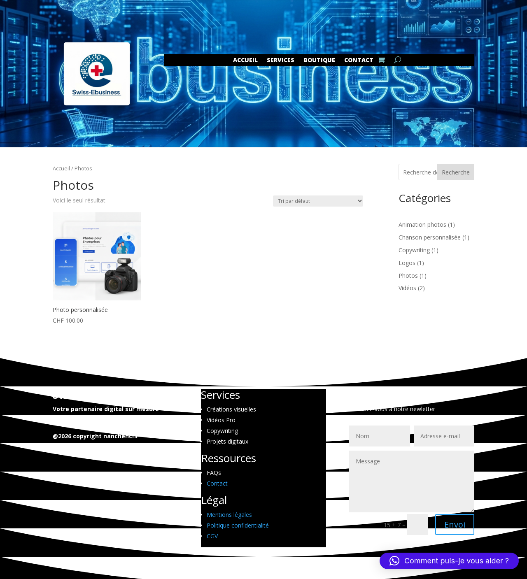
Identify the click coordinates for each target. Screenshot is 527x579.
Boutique (319, 60)
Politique (238, 525)
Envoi (454, 524)
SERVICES (280, 60)
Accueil (245, 60)
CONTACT (358, 60)
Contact (217, 483)
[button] (449, 561)
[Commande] (318, 201)
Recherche (456, 172)
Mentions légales (229, 515)
